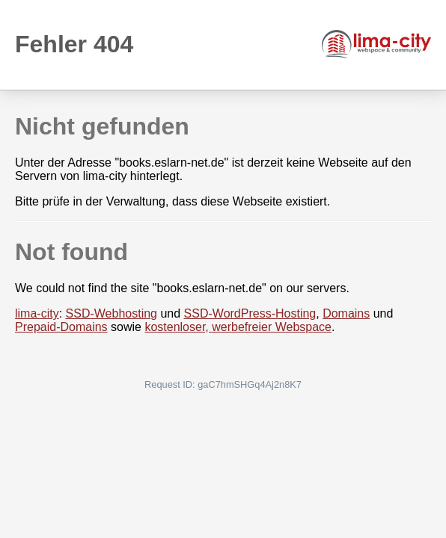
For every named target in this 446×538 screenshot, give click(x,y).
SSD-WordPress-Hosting (250, 313)
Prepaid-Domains (61, 327)
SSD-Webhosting (111, 313)
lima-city (37, 313)
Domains (346, 313)
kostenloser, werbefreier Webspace (238, 327)
